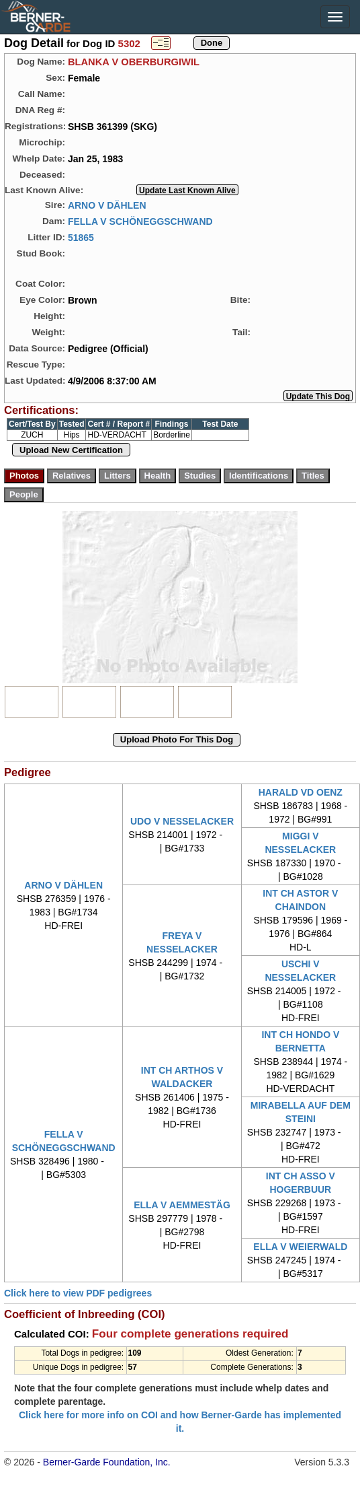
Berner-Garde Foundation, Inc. (107, 1462)
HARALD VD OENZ (301, 792)
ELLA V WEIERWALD (300, 1246)
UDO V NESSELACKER (182, 821)
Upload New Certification (71, 450)
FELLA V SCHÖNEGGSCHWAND (140, 220)
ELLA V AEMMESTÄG (182, 1205)
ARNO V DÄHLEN (107, 204)
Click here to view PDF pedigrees (78, 1293)
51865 (81, 237)
